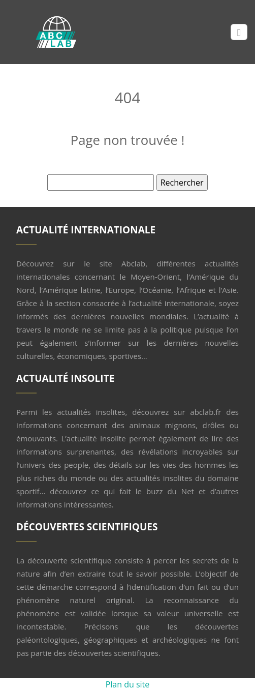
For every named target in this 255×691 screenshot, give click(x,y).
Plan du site (128, 684)
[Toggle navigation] (239, 32)
